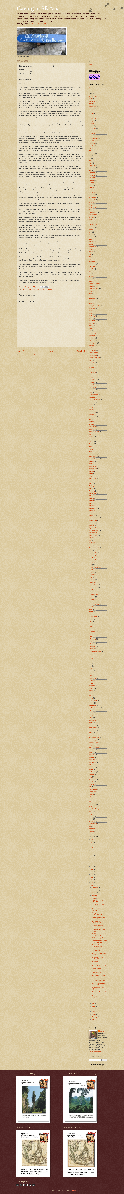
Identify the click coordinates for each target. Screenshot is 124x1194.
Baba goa (91, 113)
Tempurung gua (93, 740)
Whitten (91, 819)
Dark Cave (92, 237)
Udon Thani (92, 784)
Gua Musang (92, 298)
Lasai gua (91, 421)
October (94, 892)
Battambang (92, 133)
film (90, 271)
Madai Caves (92, 466)
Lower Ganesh (93, 454)
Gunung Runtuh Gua (94, 306)
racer (90, 621)
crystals (91, 229)
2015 (92, 866)
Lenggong (91, 429)
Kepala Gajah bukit (94, 377)
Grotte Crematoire (94, 296)
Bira (90, 158)
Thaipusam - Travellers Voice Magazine (98, 905)
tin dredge (91, 767)
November (95, 890)
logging (91, 449)
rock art (91, 636)
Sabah (90, 641)
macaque (91, 461)
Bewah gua (26, 289)
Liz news (91, 444)
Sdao (90, 668)
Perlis (90, 577)
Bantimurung (92, 128)
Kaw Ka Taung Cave (94, 357)
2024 (92, 842)
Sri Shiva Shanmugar (94, 708)
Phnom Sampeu (93, 594)
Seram (90, 675)
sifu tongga (92, 685)
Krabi (90, 392)
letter (90, 434)
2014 (92, 869)
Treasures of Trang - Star (99, 978)
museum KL (92, 515)
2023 (92, 845)
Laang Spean (92, 402)
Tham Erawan (92, 762)
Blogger (74, 1190)
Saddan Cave (92, 646)
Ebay (90, 254)
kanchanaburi (92, 345)
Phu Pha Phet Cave (94, 604)
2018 (92, 858)
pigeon (90, 609)
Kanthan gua (92, 350)
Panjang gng (92, 555)
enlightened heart (93, 261)
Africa (90, 98)
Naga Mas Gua (93, 528)
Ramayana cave (93, 629)
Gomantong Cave (93, 288)
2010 (92, 879)
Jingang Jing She (93, 333)
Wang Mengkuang (94, 809)
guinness (91, 303)
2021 (92, 850)
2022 (92, 847)
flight (90, 274)
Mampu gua (92, 476)
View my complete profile (95, 1051)
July (93, 1003)
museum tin (92, 523)
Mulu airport (92, 505)
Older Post (81, 351)
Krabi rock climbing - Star (99, 1000)
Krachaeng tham (93, 394)
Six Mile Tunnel (93, 693)
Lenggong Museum (94, 431)
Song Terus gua (93, 700)
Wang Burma (92, 804)
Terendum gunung (94, 747)
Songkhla (91, 703)
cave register (92, 197)
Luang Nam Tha (93, 456)
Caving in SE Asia (38, 8)
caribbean (91, 187)
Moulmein (91, 500)
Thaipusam (92, 754)
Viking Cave (92, 799)
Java (90, 330)
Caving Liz (103, 1031)
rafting (90, 626)
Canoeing (91, 185)
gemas (90, 281)
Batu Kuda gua (93, 140)
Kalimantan (92, 340)
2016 (92, 863)
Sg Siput (91, 683)
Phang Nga (92, 579)
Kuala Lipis (92, 397)
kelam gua (91, 367)
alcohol (91, 103)
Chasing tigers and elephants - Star (97, 969)
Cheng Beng (92, 207)
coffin (90, 219)
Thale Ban (91, 757)
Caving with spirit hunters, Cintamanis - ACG (99, 913)
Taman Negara (93, 727)
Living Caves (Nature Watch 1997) (97, 949)
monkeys (91, 498)
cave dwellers (92, 192)
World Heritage (93, 823)
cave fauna (92, 195)
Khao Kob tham (93, 380)
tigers (90, 764)
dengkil (91, 244)
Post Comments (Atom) (31, 354)
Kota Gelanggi (93, 387)
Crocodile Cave (93, 224)
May (93, 1009)
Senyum (91, 673)
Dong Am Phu (92, 246)
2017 (92, 861)
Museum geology (93, 510)
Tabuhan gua (92, 725)
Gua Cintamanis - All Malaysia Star (97, 962)
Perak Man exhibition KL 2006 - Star (98, 926)
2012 (92, 874)
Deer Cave (92, 241)
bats (90, 131)
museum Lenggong (94, 518)
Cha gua (91, 205)
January (94, 1019)
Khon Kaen (92, 382)
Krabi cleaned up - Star (98, 938)
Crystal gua (92, 227)
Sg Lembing (92, 680)
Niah (90, 540)
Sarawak (91, 661)
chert (90, 209)
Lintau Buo (92, 439)
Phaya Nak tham (93, 584)
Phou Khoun (92, 599)
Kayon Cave (92, 362)
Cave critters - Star (97, 972)
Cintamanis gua (93, 214)
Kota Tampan (92, 389)
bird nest (91, 160)
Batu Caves (92, 135)
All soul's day (92, 106)
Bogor (90, 163)
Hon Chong (92, 316)
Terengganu (49, 289)
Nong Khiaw (92, 542)
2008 (92, 885)
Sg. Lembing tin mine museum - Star (97, 922)
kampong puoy (93, 343)
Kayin (90, 360)
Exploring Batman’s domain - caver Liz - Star (99, 941)
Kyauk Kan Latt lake (94, 399)
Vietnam (91, 796)
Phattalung (92, 582)
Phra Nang (92, 601)
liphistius (91, 441)
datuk (90, 239)
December (95, 887)
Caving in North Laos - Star (99, 965)
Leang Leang (92, 426)
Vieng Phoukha (93, 789)
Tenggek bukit (92, 745)
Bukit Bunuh (92, 175)
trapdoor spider (93, 779)
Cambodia (91, 182)
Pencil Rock (92, 562)
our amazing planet (94, 547)
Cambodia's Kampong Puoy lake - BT (98, 901)
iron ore (91, 325)
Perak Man (92, 569)
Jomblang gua (92, 335)
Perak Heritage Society (95, 567)
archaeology (92, 111)
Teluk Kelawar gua (94, 737)
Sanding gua (92, 656)
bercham (91, 150)
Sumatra (91, 715)
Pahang (91, 550)
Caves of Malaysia (39, 24)
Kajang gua (92, 338)
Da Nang (91, 234)
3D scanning (92, 96)
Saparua (91, 658)
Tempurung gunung (94, 742)
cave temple (92, 200)
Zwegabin (91, 831)
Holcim (90, 313)
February (94, 1017)
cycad (90, 232)
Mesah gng (92, 491)
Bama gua (91, 121)
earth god (91, 251)
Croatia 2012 (92, 222)
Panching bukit (93, 552)
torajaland (91, 774)
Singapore (91, 688)
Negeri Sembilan (93, 535)
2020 (92, 853)
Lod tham (91, 446)
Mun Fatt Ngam (93, 508)
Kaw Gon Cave (93, 355)
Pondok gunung (93, 616)
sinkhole (91, 690)
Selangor (91, 671)
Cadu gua (91, 180)
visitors (91, 801)
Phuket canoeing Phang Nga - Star (98, 917)
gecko (90, 278)
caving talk (92, 202)
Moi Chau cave (93, 493)
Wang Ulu (91, 814)
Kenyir (32, 289)
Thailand (91, 752)
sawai (90, 666)
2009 (92, 882)
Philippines (92, 592)
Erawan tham (92, 264)
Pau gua (91, 557)
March (94, 1014)
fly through (91, 276)
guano (90, 301)
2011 (92, 877)
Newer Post (21, 351)
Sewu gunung (92, 678)
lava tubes (91, 424)
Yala (90, 826)
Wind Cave (92, 821)
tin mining (91, 769)
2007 (92, 1023)
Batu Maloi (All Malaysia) (98, 975)
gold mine (91, 286)
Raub (90, 634)
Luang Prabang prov (94, 458)
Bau (90, 148)
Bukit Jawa (92, 177)
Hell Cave (91, 311)
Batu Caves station (94, 138)
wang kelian (92, 806)
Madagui (91, 463)
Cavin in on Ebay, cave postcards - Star (98, 945)
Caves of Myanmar (94, 88)
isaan (90, 328)
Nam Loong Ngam (94, 530)
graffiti (90, 293)
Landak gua (92, 409)
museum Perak (93, 520)
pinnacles (91, 611)
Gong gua (91, 291)
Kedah (90, 365)
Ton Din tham (92, 772)
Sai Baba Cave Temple (95, 651)
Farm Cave (92, 269)
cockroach (91, 217)
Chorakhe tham (93, 212)
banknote (91, 126)
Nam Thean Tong (93, 532)
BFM (90, 155)
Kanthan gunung (93, 352)
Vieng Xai (91, 794)
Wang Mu (91, 811)
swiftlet (90, 717)
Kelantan (91, 370)
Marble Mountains (94, 481)
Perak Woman (92, 574)
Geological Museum (94, 283)
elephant (91, 259)
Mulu (90, 503)
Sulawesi (91, 712)
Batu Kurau (92, 143)
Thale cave (92, 759)
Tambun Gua (92, 730)
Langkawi (91, 414)
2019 (92, 855)
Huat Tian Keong (93, 320)
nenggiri (91, 537)
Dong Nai (91, 249)
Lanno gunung (93, 417)
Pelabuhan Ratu (93, 560)
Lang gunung (92, 412)
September (95, 895)
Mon (90, 495)
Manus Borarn (92, 478)
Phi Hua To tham (93, 587)
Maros (90, 483)
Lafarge (91, 404)
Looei (90, 451)
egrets (90, 256)
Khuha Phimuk (93, 385)
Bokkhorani (92, 165)
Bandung (91, 123)
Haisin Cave (92, 308)
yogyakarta (92, 828)
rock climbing (92, 639)
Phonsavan (92, 597)
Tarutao (91, 732)
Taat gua (42, 289)
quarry (90, 619)
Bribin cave (92, 172)
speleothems (92, 705)
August (94, 898)
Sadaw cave (92, 643)
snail (90, 695)
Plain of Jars (92, 614)
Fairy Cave (92, 266)
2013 (92, 871)
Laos (90, 419)
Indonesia (91, 323)
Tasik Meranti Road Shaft (96, 735)
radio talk (91, 624)
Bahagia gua (92, 118)
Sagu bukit (92, 648)
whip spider (92, 816)
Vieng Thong (92, 791)
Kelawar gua (92, 372)
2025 (92, 839)
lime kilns (91, 436)
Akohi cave (92, 101)
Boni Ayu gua (92, 167)
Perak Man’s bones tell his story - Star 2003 (99, 934)
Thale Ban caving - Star (98, 980)
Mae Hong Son (93, 468)
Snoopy (91, 698)
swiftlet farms (92, 720)
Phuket (91, 606)
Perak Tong (92, 572)
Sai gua (91, 653)
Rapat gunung (92, 631)
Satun (90, 663)
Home (51, 351)
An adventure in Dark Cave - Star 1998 (99, 958)
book (90, 170)
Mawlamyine (92, 486)
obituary (91, 545)
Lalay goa (91, 407)
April (93, 1011)
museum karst (92, 513)
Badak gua (92, 116)
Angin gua (91, 108)
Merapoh (91, 488)
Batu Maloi (92, 145)
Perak (90, 565)
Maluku (91, 473)
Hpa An (91, 318)
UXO (90, 786)
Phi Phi (91, 589)
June (93, 1006)
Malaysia (36, 289)
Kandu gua (92, 347)
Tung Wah (91, 781)
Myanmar (91, 525)
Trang (90, 777)
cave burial (92, 190)
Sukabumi (91, 710)
